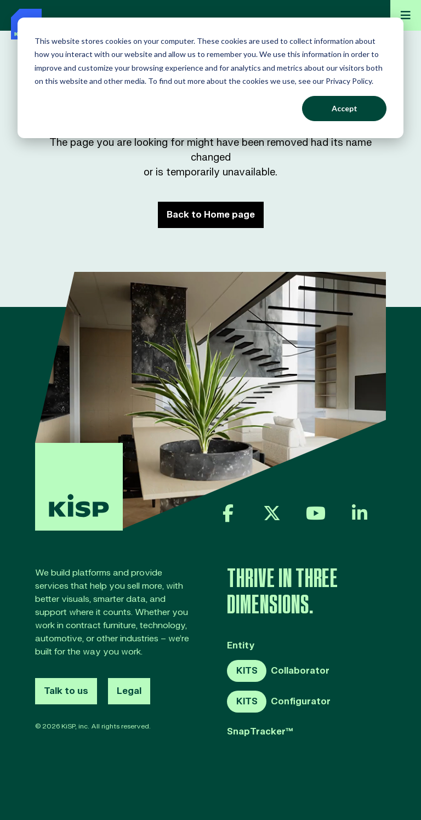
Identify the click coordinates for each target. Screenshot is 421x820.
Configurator (279, 702)
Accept (344, 108)
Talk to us (66, 691)
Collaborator (278, 671)
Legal (129, 691)
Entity (241, 646)
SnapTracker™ (260, 732)
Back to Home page (211, 214)
